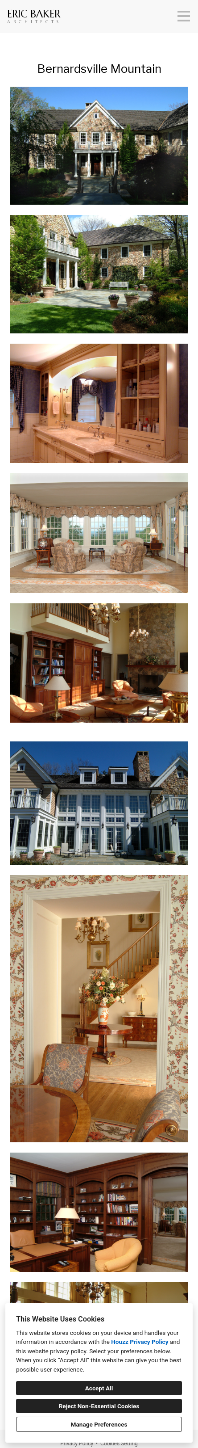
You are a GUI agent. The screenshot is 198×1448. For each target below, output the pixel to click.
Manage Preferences (99, 1424)
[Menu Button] (184, 16)
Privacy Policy (76, 1443)
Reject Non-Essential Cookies (99, 1406)
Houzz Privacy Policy (139, 1341)
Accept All (99, 1388)
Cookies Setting (119, 1443)
